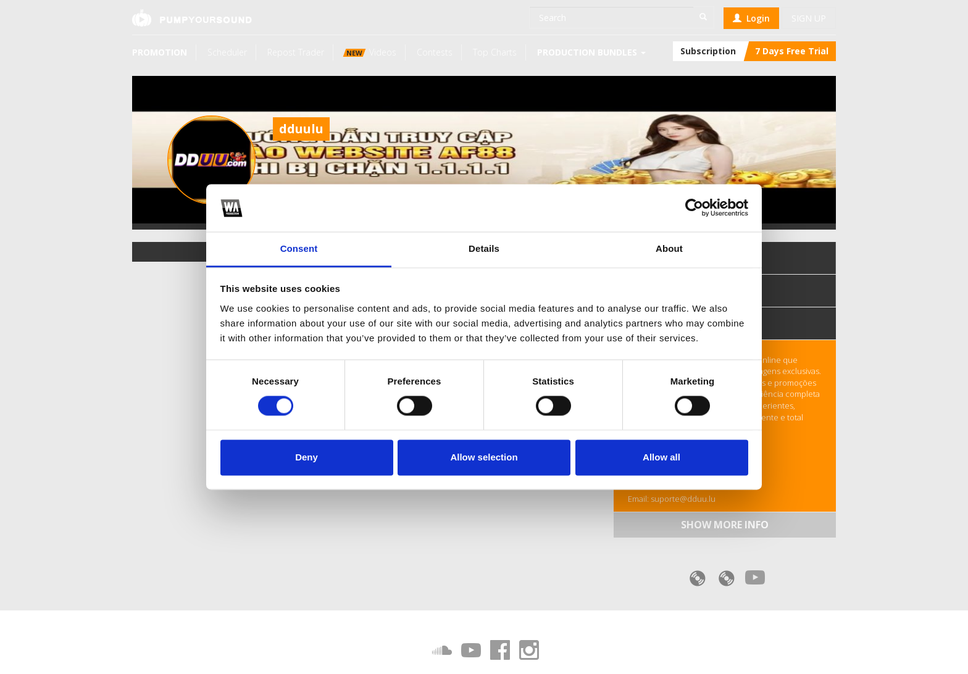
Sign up (808, 18)
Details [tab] (484, 248)
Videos (369, 52)
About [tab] (669, 248)
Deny (306, 457)
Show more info (725, 524)
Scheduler (227, 52)
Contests (435, 52)
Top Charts (495, 52)
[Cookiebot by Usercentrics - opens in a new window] (694, 208)
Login (751, 18)
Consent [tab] (299, 248)
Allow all (661, 457)
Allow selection (483, 457)
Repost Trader (295, 52)
